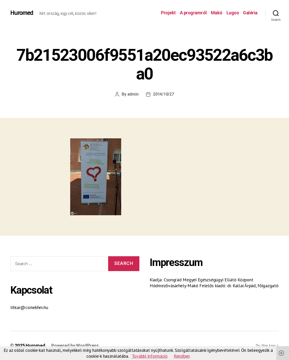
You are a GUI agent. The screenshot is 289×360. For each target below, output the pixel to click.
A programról (193, 12)
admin (133, 94)
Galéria (250, 12)
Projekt (168, 12)
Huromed (21, 13)
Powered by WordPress (75, 345)
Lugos (232, 12)
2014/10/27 (163, 94)
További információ (150, 356)
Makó (216, 12)
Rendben (182, 356)
